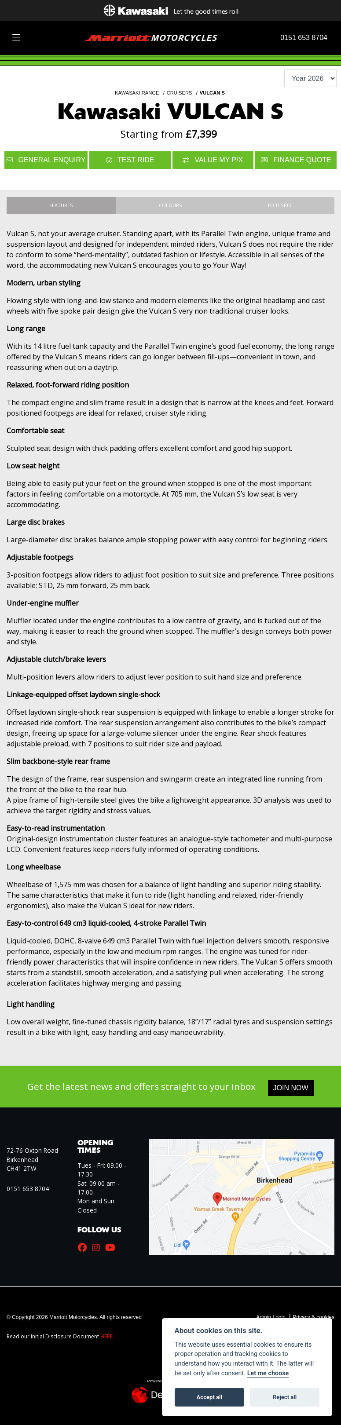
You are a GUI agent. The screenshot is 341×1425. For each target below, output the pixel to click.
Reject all (285, 1397)
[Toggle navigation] (16, 37)
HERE (106, 1336)
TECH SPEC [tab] (280, 205)
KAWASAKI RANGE (137, 92)
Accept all (209, 1397)
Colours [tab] (170, 205)
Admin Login (271, 1317)
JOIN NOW (290, 1088)
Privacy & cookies (313, 1317)
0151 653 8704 (303, 37)
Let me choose (268, 1373)
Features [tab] (61, 205)
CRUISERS (179, 92)
